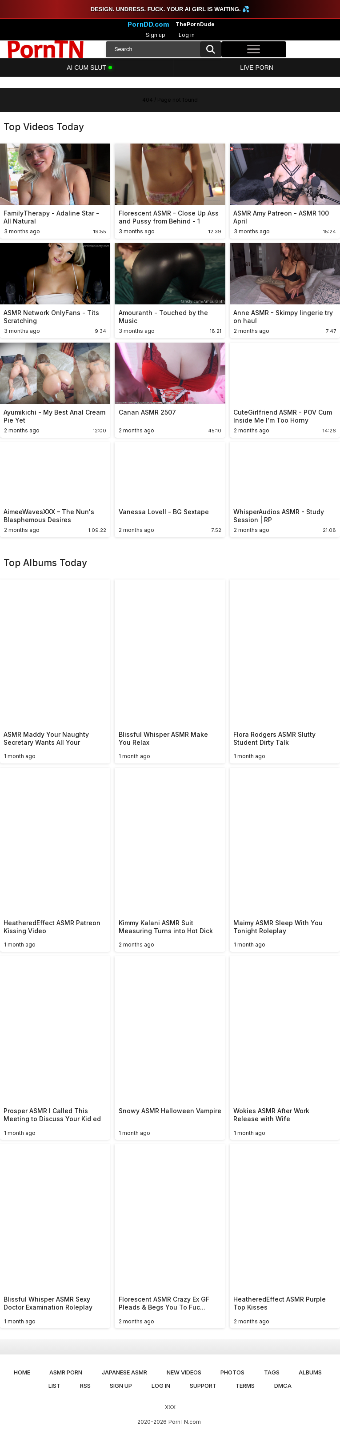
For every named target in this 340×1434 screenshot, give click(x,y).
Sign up (155, 35)
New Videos (184, 1372)
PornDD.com (148, 24)
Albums (310, 1372)
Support (203, 1385)
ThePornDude (195, 24)
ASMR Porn (65, 1372)
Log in (187, 35)
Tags (272, 1372)
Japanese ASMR (124, 1372)
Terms (245, 1385)
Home (22, 1372)
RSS (85, 1385)
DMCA (283, 1385)
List (54, 1385)
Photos (232, 1372)
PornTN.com (184, 1421)
